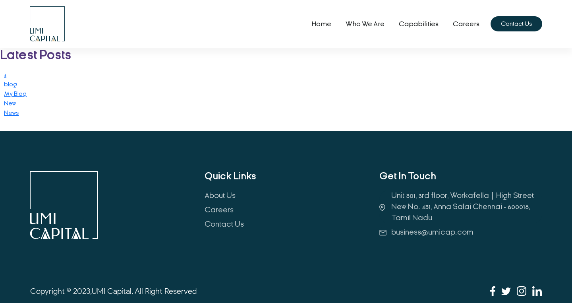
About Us (220, 195)
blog (10, 84)
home (321, 24)
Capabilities (419, 24)
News (11, 113)
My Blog (15, 94)
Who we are (365, 24)
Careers (466, 24)
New (10, 103)
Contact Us (516, 24)
